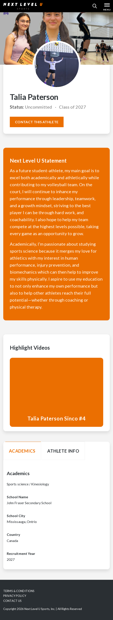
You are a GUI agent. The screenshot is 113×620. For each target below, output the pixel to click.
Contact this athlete (36, 122)
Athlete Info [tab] (63, 450)
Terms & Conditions (18, 591)
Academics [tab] (22, 450)
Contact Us (12, 601)
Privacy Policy (14, 595)
